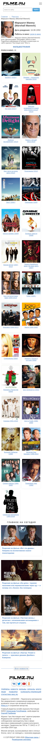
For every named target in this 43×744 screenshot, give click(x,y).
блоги (38, 689)
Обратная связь (32, 737)
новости (14, 689)
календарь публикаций (31, 692)
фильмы (22, 689)
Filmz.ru (4, 706)
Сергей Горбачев (8, 713)
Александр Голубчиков (16, 711)
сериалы (31, 689)
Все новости (21, 669)
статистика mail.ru (9, 694)
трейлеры (5, 689)
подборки (13, 692)
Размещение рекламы (21, 739)
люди (3, 692)
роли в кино (35, 34)
